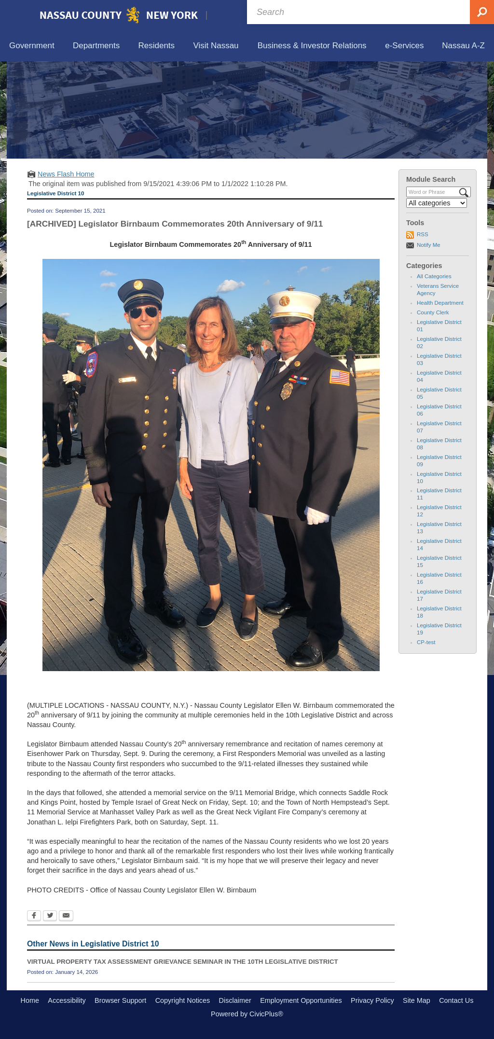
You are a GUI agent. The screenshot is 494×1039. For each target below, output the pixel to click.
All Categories (434, 276)
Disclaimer (235, 1000)
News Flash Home (66, 174)
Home (30, 1000)
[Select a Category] (436, 203)
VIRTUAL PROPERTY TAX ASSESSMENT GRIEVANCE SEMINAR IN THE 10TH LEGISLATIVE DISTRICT (182, 961)
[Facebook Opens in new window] (34, 916)
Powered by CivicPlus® (247, 1014)
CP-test (426, 642)
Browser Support (120, 1000)
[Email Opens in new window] (66, 916)
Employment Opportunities (301, 1000)
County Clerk (433, 312)
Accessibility (66, 1000)
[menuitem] (32, 46)
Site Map (416, 1000)
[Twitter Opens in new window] (50, 916)
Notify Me (428, 245)
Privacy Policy (372, 1000)
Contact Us (456, 1000)
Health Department (440, 303)
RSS (422, 234)
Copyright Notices (182, 1000)
